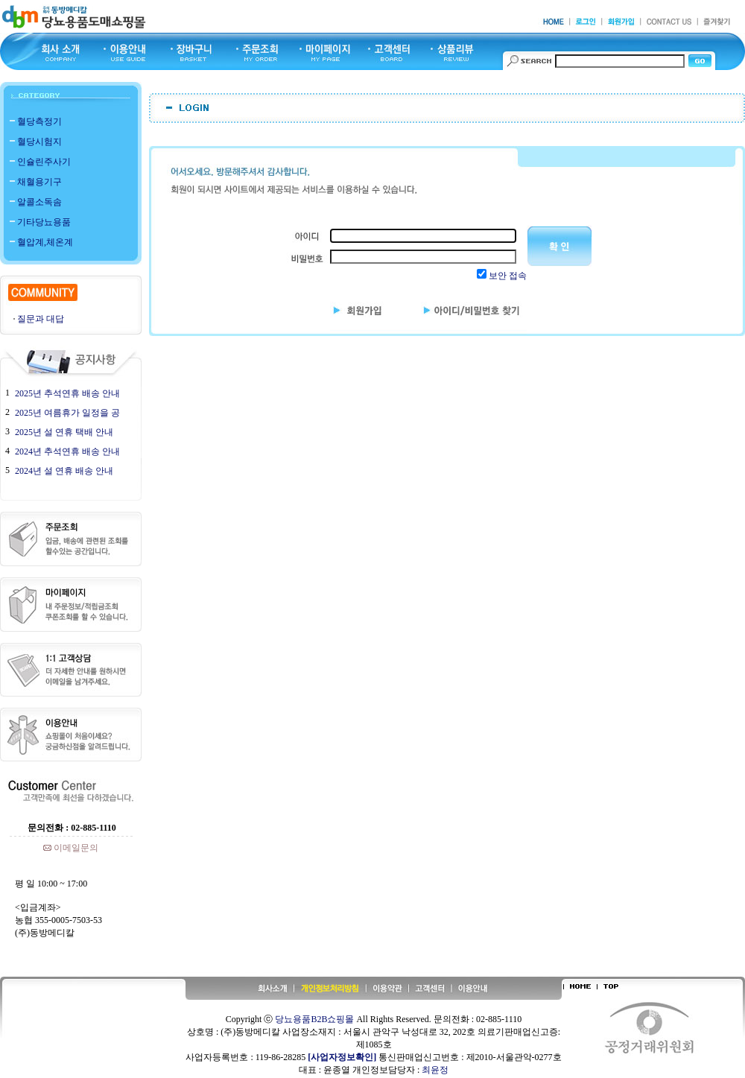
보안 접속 (508, 275)
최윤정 (435, 1070)
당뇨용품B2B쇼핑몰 (314, 1019)
